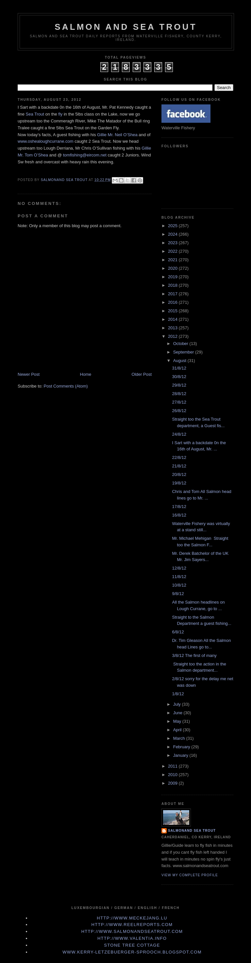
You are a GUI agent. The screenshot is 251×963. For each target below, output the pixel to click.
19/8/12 (179, 483)
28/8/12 (179, 393)
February (182, 746)
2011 (173, 766)
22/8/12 (179, 457)
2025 (173, 225)
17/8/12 (179, 506)
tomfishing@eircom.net (85, 155)
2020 (173, 268)
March (179, 738)
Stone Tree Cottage (132, 945)
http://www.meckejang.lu (132, 918)
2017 (173, 293)
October (181, 343)
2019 (173, 276)
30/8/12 (179, 376)
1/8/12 (178, 693)
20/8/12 (179, 474)
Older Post (142, 374)
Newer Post (29, 374)
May (177, 721)
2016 (173, 302)
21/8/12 (179, 465)
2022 (173, 251)
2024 (173, 234)
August (180, 360)
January (181, 755)
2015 (173, 310)
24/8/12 (179, 434)
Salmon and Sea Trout (126, 27)
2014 (173, 319)
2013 (173, 327)
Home (86, 374)
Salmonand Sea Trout (192, 830)
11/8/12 (179, 576)
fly (60, 114)
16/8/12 (179, 515)
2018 (173, 285)
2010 (173, 774)
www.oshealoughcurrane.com (46, 141)
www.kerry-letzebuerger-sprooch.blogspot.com (132, 952)
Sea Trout (35, 114)
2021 (173, 259)
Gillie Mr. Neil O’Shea (117, 134)
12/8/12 (179, 568)
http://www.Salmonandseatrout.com (132, 931)
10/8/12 (179, 585)
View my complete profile (189, 875)
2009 (173, 783)
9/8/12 (178, 593)
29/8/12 (179, 385)
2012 (173, 336)
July (177, 704)
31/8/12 (179, 368)
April (178, 729)
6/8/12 (178, 631)
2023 (173, 242)
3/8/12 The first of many (194, 655)
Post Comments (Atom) (66, 386)
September (184, 352)
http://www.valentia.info (132, 938)
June (178, 712)
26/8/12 (179, 410)
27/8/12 (179, 402)
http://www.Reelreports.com (132, 924)
